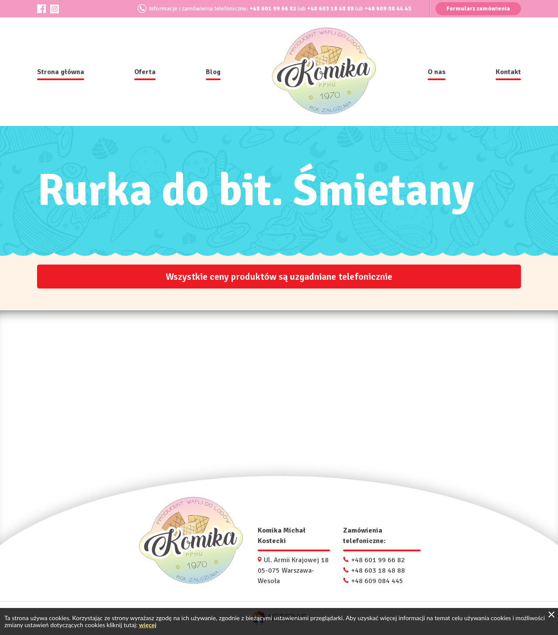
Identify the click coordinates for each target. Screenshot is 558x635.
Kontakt (508, 72)
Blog (213, 72)
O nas (437, 72)
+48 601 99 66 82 (272, 8)
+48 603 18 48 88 (330, 8)
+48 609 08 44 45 (388, 8)
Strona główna (60, 72)
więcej (148, 624)
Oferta (145, 72)
